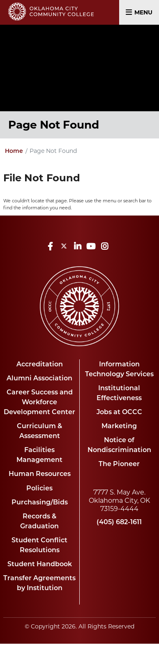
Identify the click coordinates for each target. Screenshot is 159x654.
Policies (39, 488)
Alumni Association (39, 378)
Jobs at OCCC (119, 412)
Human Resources (40, 474)
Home (14, 151)
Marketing (119, 426)
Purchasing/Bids (40, 502)
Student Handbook (39, 564)
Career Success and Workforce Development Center (39, 402)
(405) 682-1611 (119, 522)
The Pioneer (119, 464)
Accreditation (39, 364)
